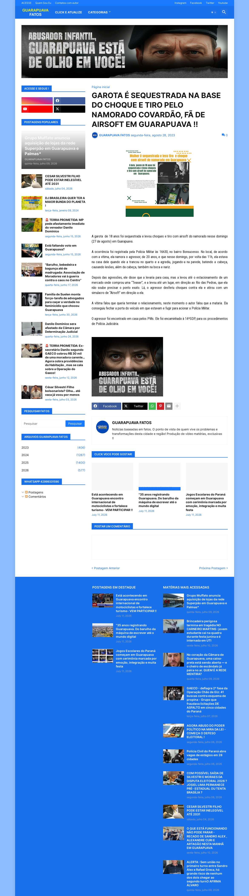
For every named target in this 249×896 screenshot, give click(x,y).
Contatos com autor (66, 2)
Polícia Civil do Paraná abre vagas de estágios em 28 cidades (206, 755)
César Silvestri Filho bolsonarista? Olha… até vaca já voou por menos (62, 390)
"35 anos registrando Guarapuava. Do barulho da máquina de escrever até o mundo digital (158, 500)
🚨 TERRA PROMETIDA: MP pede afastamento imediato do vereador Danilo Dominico (65, 225)
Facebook (196, 2)
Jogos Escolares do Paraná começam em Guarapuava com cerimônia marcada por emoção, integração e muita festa (206, 502)
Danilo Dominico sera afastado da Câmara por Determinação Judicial (62, 327)
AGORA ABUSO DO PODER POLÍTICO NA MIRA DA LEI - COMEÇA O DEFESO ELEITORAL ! (206, 731)
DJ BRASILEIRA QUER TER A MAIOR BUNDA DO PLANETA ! (65, 201)
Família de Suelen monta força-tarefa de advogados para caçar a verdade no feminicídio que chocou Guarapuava (64, 302)
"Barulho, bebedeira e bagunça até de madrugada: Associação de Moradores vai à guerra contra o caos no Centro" (65, 272)
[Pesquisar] (43, 423)
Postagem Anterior (107, 568)
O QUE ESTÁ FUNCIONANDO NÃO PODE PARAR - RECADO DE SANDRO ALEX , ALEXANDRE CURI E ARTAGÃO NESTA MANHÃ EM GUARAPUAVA (207, 838)
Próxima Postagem (212, 568)
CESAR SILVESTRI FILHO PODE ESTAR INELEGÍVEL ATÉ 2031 (63, 179)
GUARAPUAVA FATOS (132, 422)
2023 (53, 447)
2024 (53, 455)
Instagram (180, 2)
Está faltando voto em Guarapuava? (61, 247)
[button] (213, 12)
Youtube (223, 2)
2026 (53, 470)
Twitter (210, 2)
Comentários (35, 496)
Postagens (34, 492)
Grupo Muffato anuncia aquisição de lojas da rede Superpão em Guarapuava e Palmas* (207, 601)
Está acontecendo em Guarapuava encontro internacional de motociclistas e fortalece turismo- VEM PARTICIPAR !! (112, 502)
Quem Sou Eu (43, 2)
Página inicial (101, 87)
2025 (53, 463)
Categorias (98, 12)
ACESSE (26, 2)
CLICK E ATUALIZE (68, 12)
